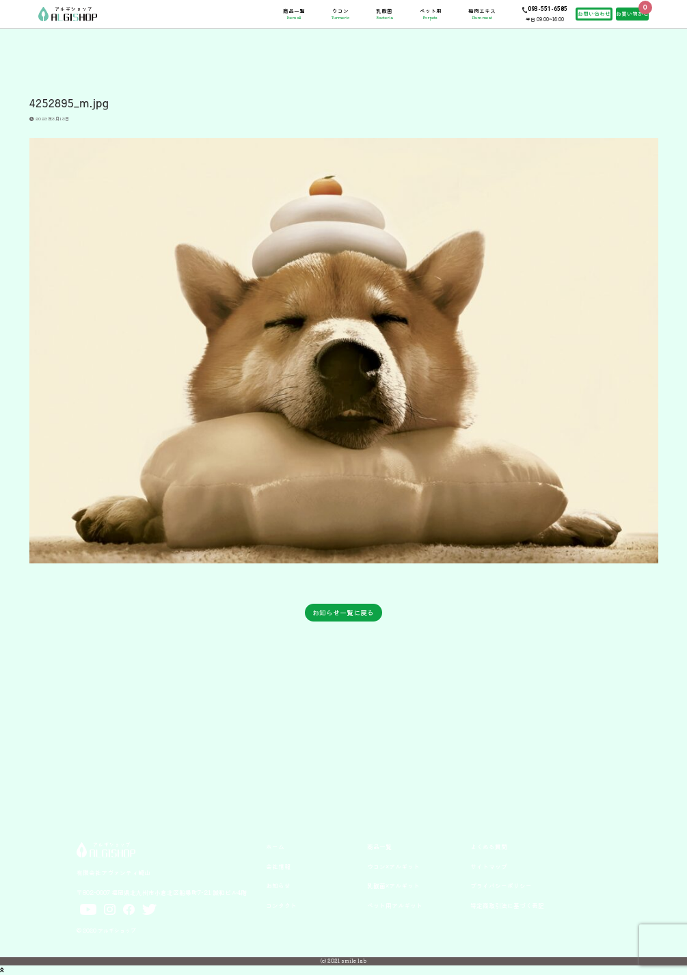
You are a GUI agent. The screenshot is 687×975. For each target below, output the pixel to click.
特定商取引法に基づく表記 (507, 905)
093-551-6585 (547, 8)
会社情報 (278, 866)
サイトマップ (488, 866)
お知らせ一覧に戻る (343, 612)
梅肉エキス (482, 14)
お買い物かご (632, 13)
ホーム (275, 846)
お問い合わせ (594, 13)
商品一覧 (294, 14)
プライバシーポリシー (501, 885)
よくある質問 (488, 846)
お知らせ (278, 885)
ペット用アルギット (394, 905)
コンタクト (281, 905)
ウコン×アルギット (393, 866)
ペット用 (431, 14)
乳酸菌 (384, 14)
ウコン (340, 14)
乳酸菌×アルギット (393, 885)
